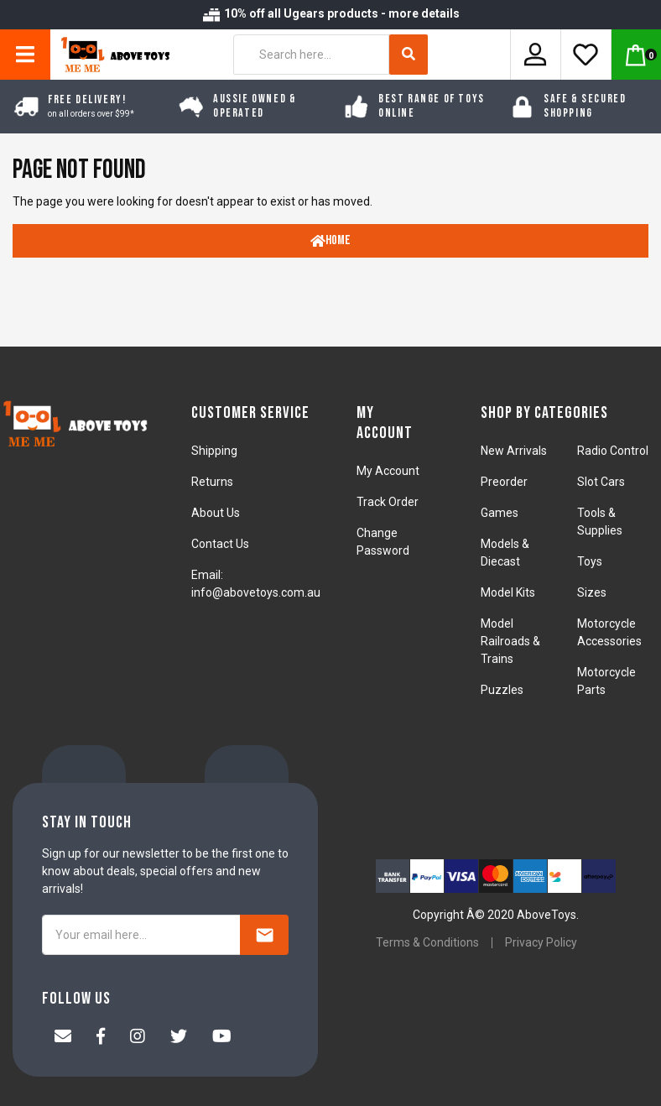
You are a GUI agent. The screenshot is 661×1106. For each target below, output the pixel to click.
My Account (388, 470)
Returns (212, 481)
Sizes (591, 592)
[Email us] (63, 1038)
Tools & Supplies (599, 521)
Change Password (383, 541)
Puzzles (502, 689)
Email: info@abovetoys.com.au (255, 583)
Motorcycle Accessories (609, 632)
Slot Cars (601, 481)
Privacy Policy (541, 942)
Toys (589, 561)
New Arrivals (514, 450)
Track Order (388, 502)
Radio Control (612, 450)
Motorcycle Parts (606, 680)
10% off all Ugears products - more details (330, 13)
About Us (215, 512)
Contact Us (220, 543)
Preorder (504, 481)
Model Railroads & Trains (510, 641)
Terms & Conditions (427, 942)
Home (330, 240)
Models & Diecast (505, 552)
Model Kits (508, 592)
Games (499, 512)
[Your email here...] (141, 935)
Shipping (214, 450)
